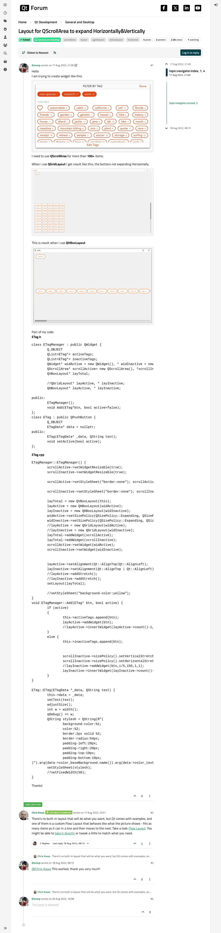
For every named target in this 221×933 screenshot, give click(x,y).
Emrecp (36, 65)
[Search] (5, 53)
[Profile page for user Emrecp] (24, 68)
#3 (152, 863)
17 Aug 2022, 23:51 (95, 813)
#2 (152, 813)
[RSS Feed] (55, 52)
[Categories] (5, 5)
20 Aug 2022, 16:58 (63, 899)
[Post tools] (149, 796)
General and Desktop (47, 40)
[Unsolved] (5, 69)
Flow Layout (137, 828)
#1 (152, 65)
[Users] (5, 37)
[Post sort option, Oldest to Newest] (35, 52)
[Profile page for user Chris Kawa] (24, 815)
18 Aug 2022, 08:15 (63, 863)
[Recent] (5, 13)
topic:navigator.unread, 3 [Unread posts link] (183, 103)
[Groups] (5, 45)
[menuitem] (215, 5)
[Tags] (5, 21)
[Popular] (5, 29)
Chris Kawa (38, 813)
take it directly (65, 833)
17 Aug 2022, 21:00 (63, 65)
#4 (152, 899)
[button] (5, 928)
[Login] (215, 5)
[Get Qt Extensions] (5, 61)
